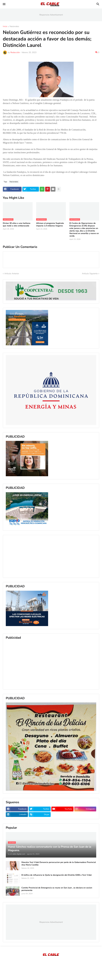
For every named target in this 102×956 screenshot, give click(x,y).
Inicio (5, 26)
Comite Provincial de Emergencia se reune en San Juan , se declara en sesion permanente (56, 889)
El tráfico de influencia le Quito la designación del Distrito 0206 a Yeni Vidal (56, 875)
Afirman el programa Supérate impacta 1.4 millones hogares (50, 224)
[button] (4, 4)
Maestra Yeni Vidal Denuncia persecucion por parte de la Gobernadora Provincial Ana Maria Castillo (58, 863)
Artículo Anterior (11, 273)
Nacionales (14, 26)
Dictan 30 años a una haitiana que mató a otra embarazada (16, 224)
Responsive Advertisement (51, 14)
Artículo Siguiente (90, 273)
